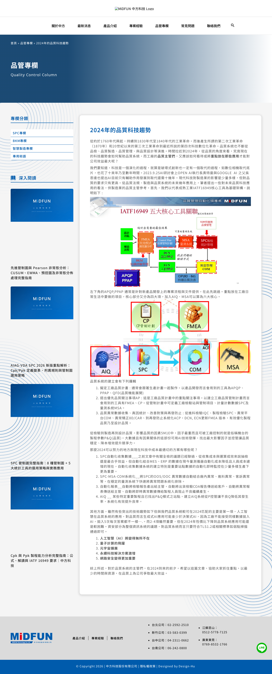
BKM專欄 (20, 140)
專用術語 (19, 156)
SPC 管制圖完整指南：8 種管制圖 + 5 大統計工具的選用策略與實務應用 (41, 465)
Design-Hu (187, 666)
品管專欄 (26, 43)
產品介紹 (78, 638)
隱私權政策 (148, 666)
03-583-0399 (177, 632)
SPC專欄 (19, 133)
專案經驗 (98, 638)
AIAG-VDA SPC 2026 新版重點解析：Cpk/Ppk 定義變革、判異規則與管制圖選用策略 (42, 370)
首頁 (14, 43)
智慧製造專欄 (23, 148)
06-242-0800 (177, 648)
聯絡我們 (117, 638)
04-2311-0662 (178, 640)
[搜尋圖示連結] (233, 25)
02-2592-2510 (178, 625)
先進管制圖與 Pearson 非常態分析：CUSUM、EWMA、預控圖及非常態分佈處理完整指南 (42, 272)
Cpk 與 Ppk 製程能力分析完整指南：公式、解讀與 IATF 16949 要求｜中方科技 (42, 560)
